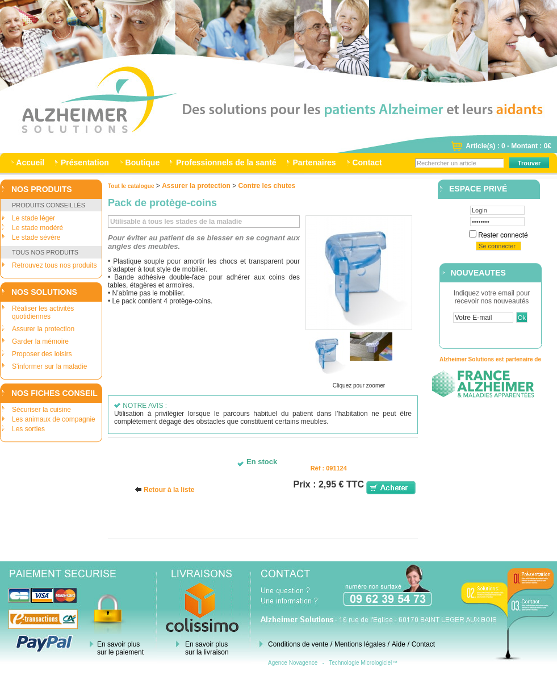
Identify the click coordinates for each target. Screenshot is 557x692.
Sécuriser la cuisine (41, 410)
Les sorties (28, 429)
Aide (398, 644)
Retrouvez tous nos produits (54, 265)
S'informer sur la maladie (49, 366)
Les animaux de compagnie (53, 419)
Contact (367, 162)
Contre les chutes (267, 186)
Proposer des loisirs (42, 354)
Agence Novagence (292, 663)
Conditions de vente (298, 644)
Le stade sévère (36, 237)
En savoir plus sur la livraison (207, 648)
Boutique (142, 162)
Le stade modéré (37, 228)
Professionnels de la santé (226, 162)
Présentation (84, 162)
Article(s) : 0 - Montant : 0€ (508, 146)
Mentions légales (360, 644)
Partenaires (314, 162)
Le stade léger (33, 218)
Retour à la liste (169, 490)
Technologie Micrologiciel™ (363, 663)
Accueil (30, 162)
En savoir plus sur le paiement (120, 648)
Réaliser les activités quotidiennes (43, 312)
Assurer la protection (43, 329)
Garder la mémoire (40, 341)
